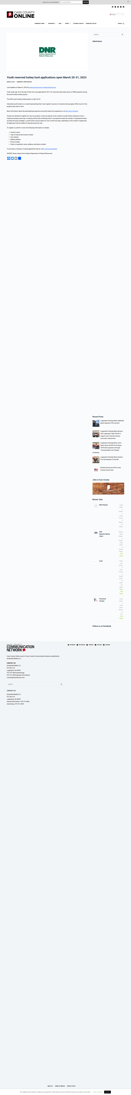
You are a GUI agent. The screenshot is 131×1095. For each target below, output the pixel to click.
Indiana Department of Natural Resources (42, 87)
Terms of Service (60, 1086)
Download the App (91, 23)
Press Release (28, 82)
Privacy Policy (71, 1086)
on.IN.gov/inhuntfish (50, 149)
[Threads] (118, 7)
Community (20, 82)
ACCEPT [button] (107, 1092)
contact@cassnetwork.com (16, 677)
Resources (52, 24)
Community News (41, 24)
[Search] (121, 24)
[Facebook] (112, 7)
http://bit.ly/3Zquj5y (71, 111)
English (113, 14)
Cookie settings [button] (97, 1092)
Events (68, 24)
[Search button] (122, 34)
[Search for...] (107, 34)
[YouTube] (120, 7)
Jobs (60, 24)
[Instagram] (115, 7)
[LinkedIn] (123, 7)
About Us (50, 1086)
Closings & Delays (78, 23)
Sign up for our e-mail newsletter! (51, 2)
